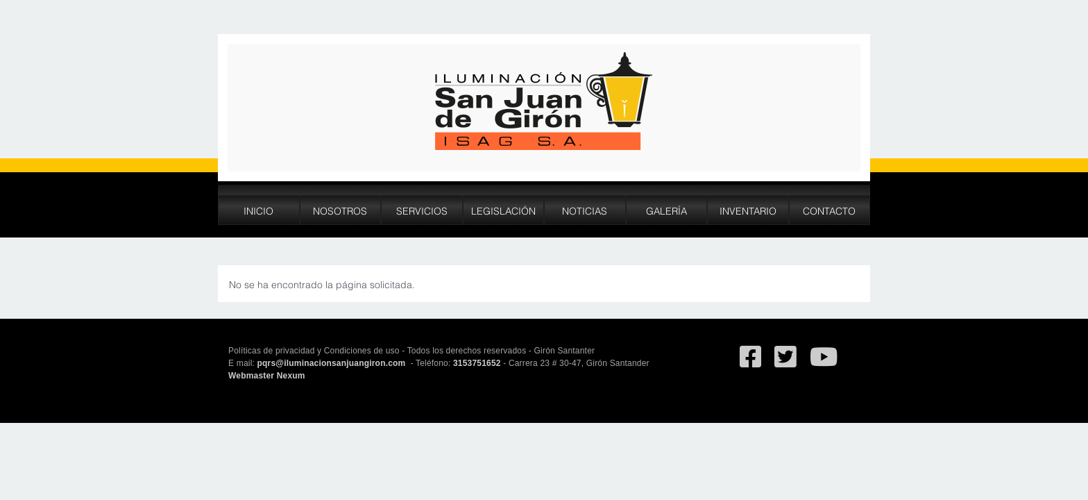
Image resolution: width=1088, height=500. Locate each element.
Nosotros (340, 210)
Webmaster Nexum (266, 376)
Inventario (748, 210)
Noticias (584, 210)
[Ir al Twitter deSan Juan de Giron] (785, 363)
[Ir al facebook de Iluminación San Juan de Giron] (750, 363)
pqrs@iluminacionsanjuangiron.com (332, 363)
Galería (666, 210)
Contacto (829, 210)
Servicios (422, 210)
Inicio (258, 210)
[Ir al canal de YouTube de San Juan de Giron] (823, 363)
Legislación (503, 210)
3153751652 (477, 363)
